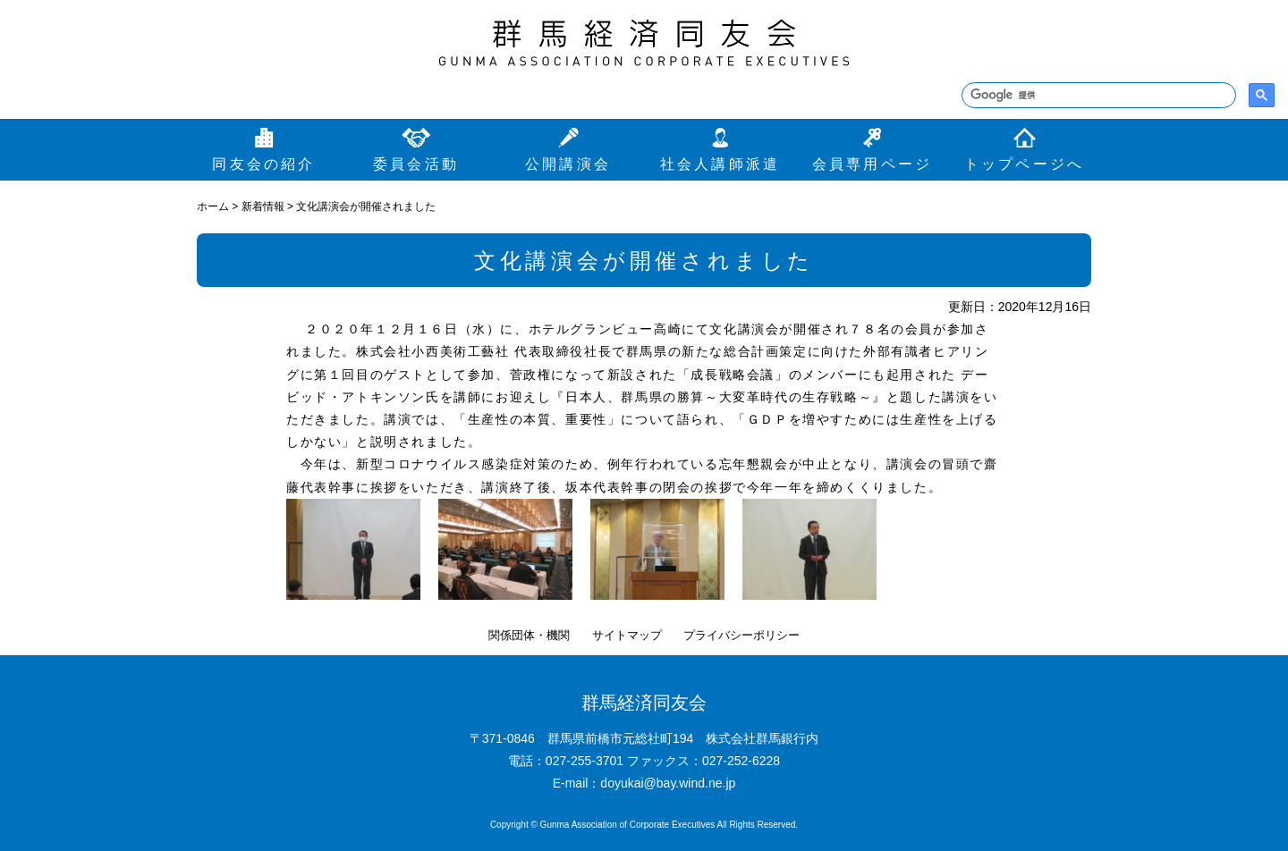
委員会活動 (416, 164)
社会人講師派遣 (720, 164)
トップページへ (1024, 164)
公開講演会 (568, 164)
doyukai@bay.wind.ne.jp (667, 783)
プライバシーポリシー (741, 635)
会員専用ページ (872, 164)
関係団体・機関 (529, 635)
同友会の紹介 (263, 164)
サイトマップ (627, 635)
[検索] (1097, 96)
